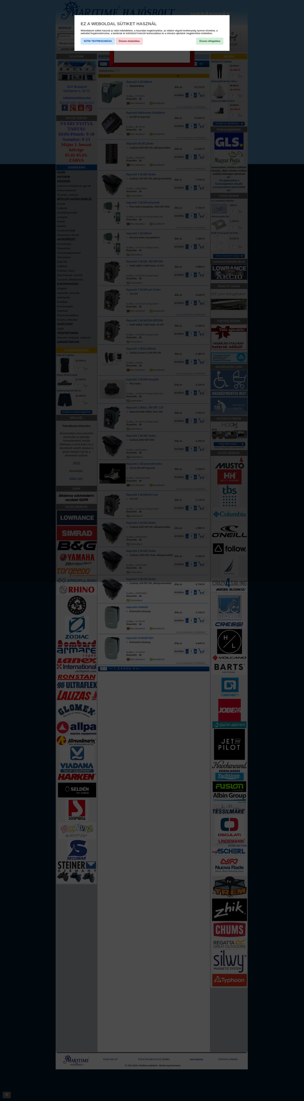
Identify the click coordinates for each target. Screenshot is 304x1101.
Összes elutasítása (129, 41)
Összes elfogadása (209, 41)
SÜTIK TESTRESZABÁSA (98, 41)
